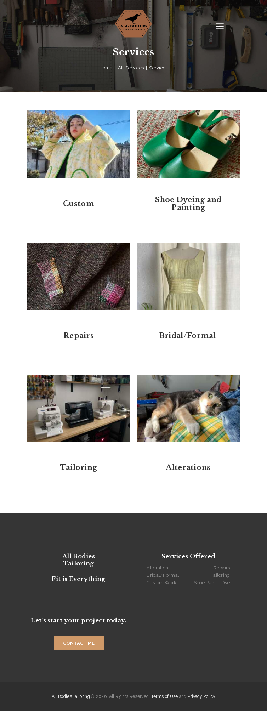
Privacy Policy (201, 696)
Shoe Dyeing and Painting (188, 203)
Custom (78, 203)
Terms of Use (164, 696)
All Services (131, 67)
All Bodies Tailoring (71, 696)
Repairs (78, 336)
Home (105, 67)
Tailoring (78, 467)
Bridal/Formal (188, 336)
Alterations (188, 467)
